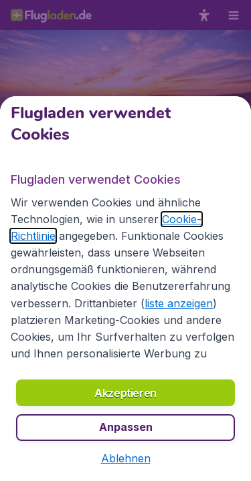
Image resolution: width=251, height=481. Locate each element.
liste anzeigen (179, 303)
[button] (126, 458)
